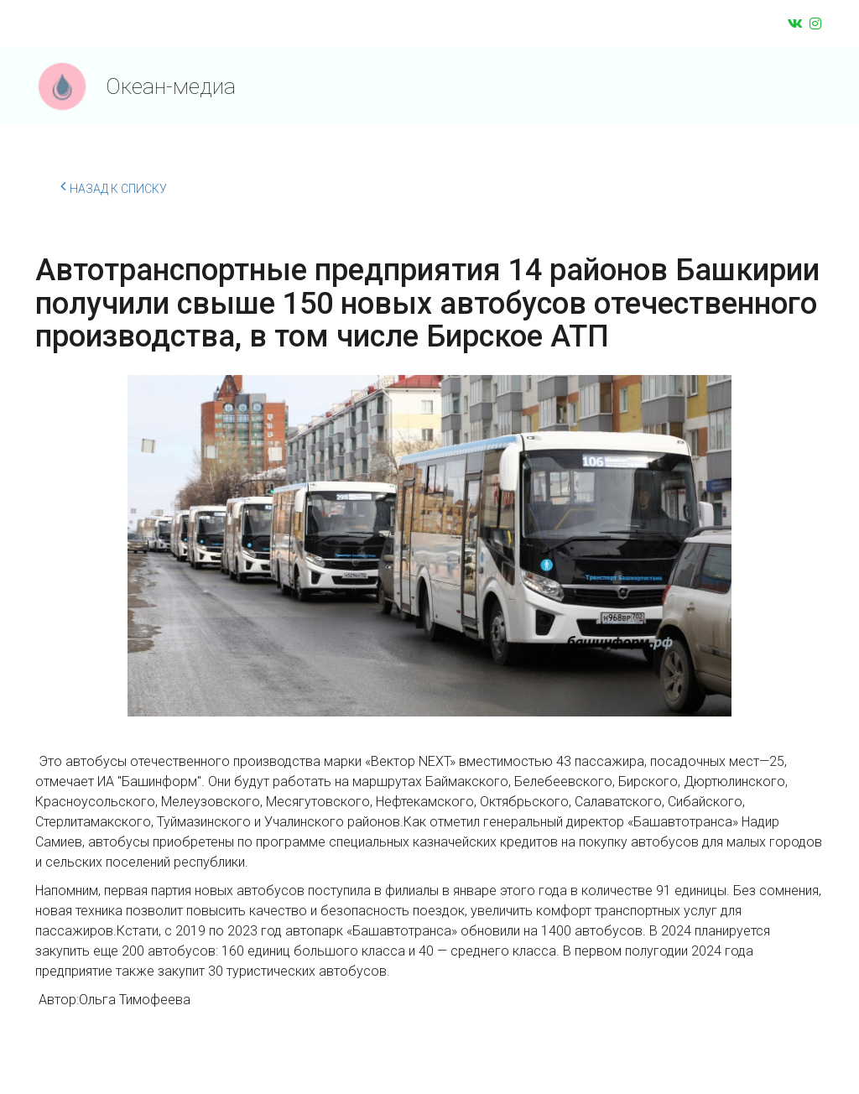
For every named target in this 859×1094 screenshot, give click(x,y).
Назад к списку (113, 186)
